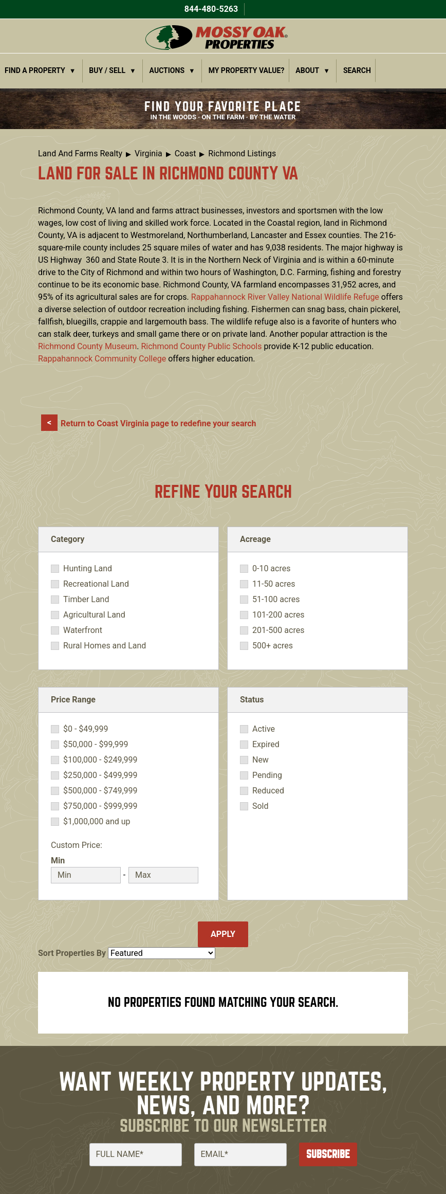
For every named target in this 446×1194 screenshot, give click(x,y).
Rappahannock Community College (102, 359)
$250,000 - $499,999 (100, 775)
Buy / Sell (107, 70)
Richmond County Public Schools (201, 346)
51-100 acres (276, 599)
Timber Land (86, 599)
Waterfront (82, 630)
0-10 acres (271, 569)
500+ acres (272, 646)
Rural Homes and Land (104, 646)
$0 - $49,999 (85, 729)
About (307, 70)
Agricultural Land (94, 615)
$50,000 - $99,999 (95, 744)
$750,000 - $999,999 (100, 806)
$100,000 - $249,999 (100, 760)
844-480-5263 (210, 9)
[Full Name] (135, 1154)
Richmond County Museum (87, 346)
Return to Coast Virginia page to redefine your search (158, 423)
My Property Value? (247, 70)
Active (263, 729)
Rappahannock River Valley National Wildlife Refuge (285, 297)
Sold (260, 806)
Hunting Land (87, 569)
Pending (267, 775)
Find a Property (35, 70)
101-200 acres (278, 615)
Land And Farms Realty (80, 153)
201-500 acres (278, 630)
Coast (185, 153)
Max (136, 860)
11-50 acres (273, 584)
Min (58, 860)
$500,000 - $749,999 (100, 791)
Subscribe (328, 1154)
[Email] (240, 1154)
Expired (266, 744)
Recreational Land (96, 584)
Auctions (167, 70)
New (260, 760)
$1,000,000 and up (97, 822)
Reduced (268, 791)
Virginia (148, 153)
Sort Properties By (72, 953)
